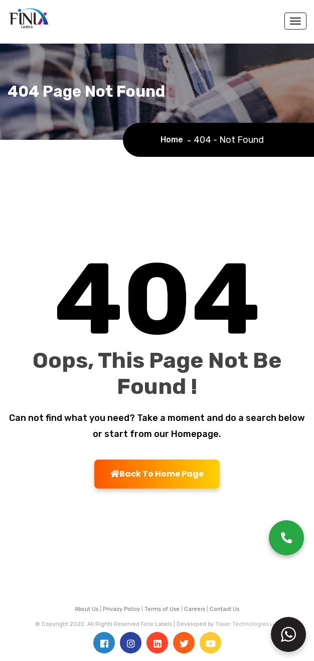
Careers (194, 609)
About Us (86, 609)
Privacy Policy (121, 609)
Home (174, 139)
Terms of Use (162, 609)
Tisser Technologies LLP (247, 624)
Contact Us (224, 609)
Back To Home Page (157, 474)
